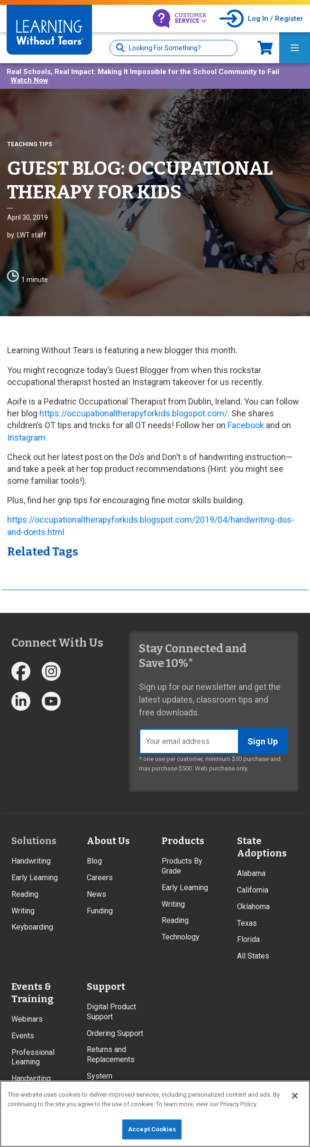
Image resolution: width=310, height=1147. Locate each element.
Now (265, 47)
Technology (181, 936)
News (96, 894)
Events (22, 1035)
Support (106, 986)
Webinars (27, 1019)
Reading (24, 894)
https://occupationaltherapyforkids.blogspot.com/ (133, 413)
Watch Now (29, 80)
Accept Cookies (152, 1129)
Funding (100, 910)
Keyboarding (32, 926)
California (252, 889)
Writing (23, 910)
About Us (108, 840)
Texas (247, 923)
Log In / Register (275, 18)
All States (253, 955)
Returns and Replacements (111, 1054)
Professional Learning (33, 1057)
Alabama (251, 873)
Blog (94, 860)
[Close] (294, 1095)
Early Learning (34, 877)
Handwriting (31, 860)
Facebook (246, 425)
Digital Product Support (111, 1011)
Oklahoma (253, 906)
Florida (248, 939)
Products (183, 840)
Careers (100, 877)
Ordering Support (115, 1033)
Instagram (26, 437)
